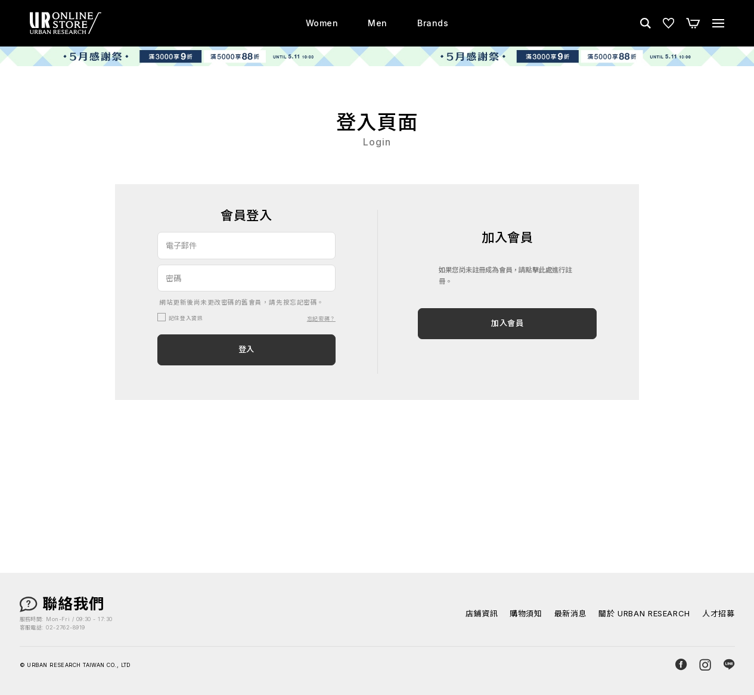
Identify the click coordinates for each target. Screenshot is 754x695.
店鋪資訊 (482, 614)
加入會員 (507, 323)
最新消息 (570, 614)
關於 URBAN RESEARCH (644, 614)
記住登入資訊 (186, 318)
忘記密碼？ (321, 318)
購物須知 (526, 614)
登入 (246, 349)
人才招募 (718, 614)
